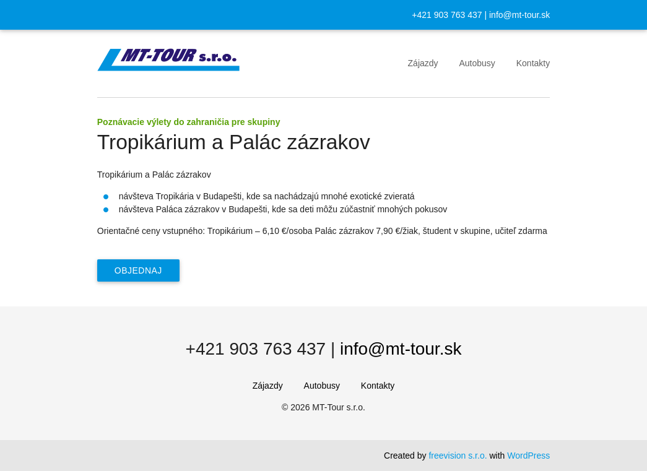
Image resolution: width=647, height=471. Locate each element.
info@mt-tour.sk (519, 15)
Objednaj (138, 270)
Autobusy (477, 63)
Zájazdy (423, 63)
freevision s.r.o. (457, 455)
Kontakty (533, 63)
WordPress (528, 455)
